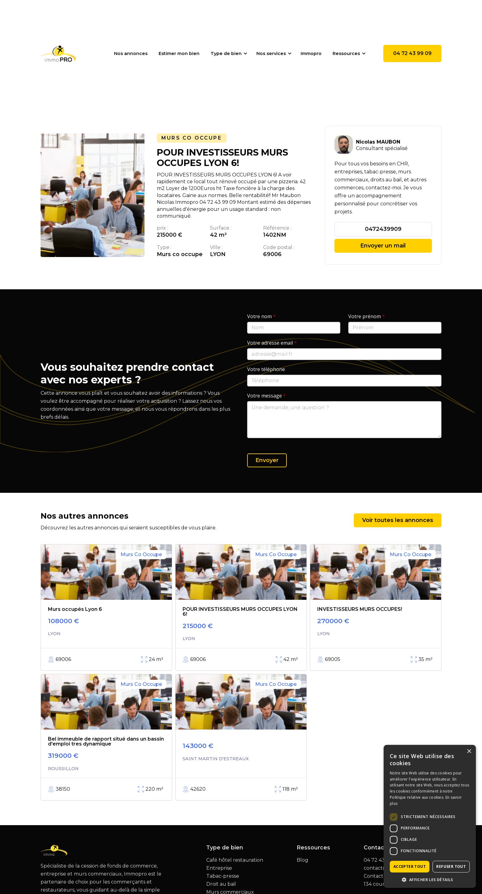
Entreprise (219, 868)
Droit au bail (221, 884)
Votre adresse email (272, 342)
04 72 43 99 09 (412, 53)
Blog (302, 860)
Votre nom (261, 316)
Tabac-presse (222, 876)
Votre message (266, 395)
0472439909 (383, 229)
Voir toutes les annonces (397, 520)
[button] (228, 53)
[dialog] (430, 816)
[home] (58, 53)
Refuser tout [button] (451, 866)
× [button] (469, 751)
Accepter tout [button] (409, 866)
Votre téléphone (266, 369)
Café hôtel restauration (234, 860)
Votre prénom (366, 316)
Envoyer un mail (383, 245)
